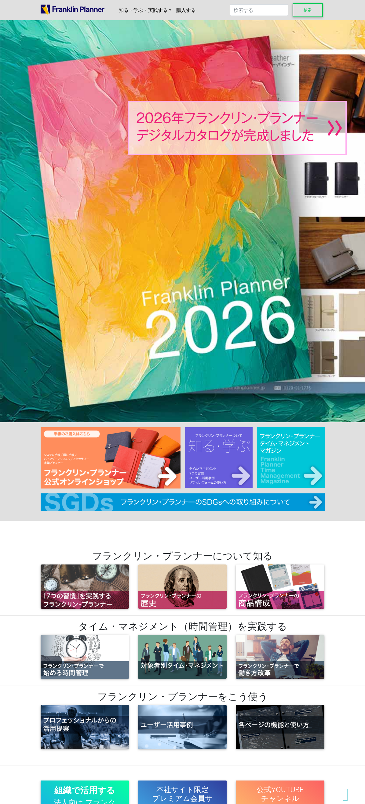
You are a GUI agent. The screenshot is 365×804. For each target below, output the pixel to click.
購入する (186, 10)
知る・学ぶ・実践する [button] (143, 10)
